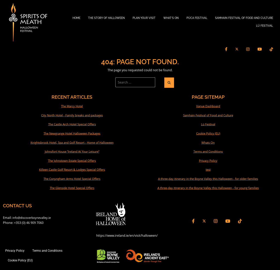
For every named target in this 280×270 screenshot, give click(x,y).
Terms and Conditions (208, 150)
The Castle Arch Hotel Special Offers (72, 123)
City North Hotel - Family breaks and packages (72, 114)
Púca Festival (196, 17)
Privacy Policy (208, 159)
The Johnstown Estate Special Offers (72, 159)
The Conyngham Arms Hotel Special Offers (72, 177)
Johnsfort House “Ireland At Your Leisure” (72, 150)
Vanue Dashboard (208, 105)
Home (76, 17)
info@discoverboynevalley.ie (33, 216)
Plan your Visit (144, 17)
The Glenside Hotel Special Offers (72, 187)
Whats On (208, 141)
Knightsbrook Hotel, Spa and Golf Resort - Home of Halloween (72, 141)
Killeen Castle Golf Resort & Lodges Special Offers (72, 168)
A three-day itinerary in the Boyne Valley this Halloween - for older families (208, 177)
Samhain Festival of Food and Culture (244, 17)
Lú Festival (264, 25)
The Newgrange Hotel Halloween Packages (72, 132)
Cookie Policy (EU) (208, 132)
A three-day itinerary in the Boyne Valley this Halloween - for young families (208, 187)
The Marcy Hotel (72, 105)
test (208, 168)
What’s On (171, 17)
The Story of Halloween (106, 17)
